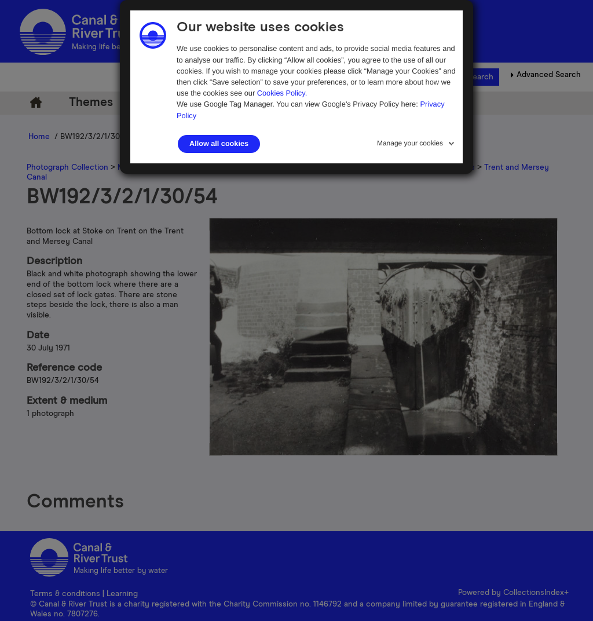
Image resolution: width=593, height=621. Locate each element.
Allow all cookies (218, 144)
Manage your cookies (410, 143)
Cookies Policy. (282, 93)
